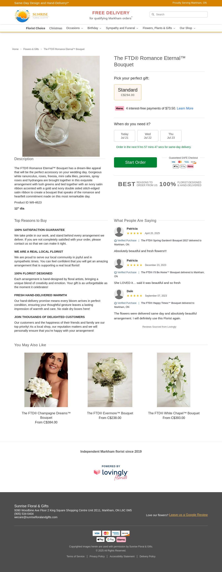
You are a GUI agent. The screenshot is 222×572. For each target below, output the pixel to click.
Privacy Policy (97, 556)
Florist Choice (35, 28)
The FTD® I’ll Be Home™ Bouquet (160, 272)
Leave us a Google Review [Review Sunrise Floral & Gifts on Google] (188, 515)
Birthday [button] (95, 28)
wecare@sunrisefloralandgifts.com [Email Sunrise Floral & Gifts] (35, 517)
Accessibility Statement (122, 556)
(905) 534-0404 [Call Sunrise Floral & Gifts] (24, 513)
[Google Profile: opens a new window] (205, 506)
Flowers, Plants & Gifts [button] (159, 28)
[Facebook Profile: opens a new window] (196, 506)
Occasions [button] (75, 28)
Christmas (55, 28)
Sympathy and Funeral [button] (122, 28)
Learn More (185, 108)
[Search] (179, 14)
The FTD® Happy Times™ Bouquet (161, 303)
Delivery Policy (148, 556)
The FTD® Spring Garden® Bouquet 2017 (164, 240)
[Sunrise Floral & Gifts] (43, 15)
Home (15, 49)
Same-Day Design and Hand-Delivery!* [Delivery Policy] (41, 3)
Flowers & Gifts (31, 49)
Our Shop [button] (188, 28)
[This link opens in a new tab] (111, 473)
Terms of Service (75, 556)
